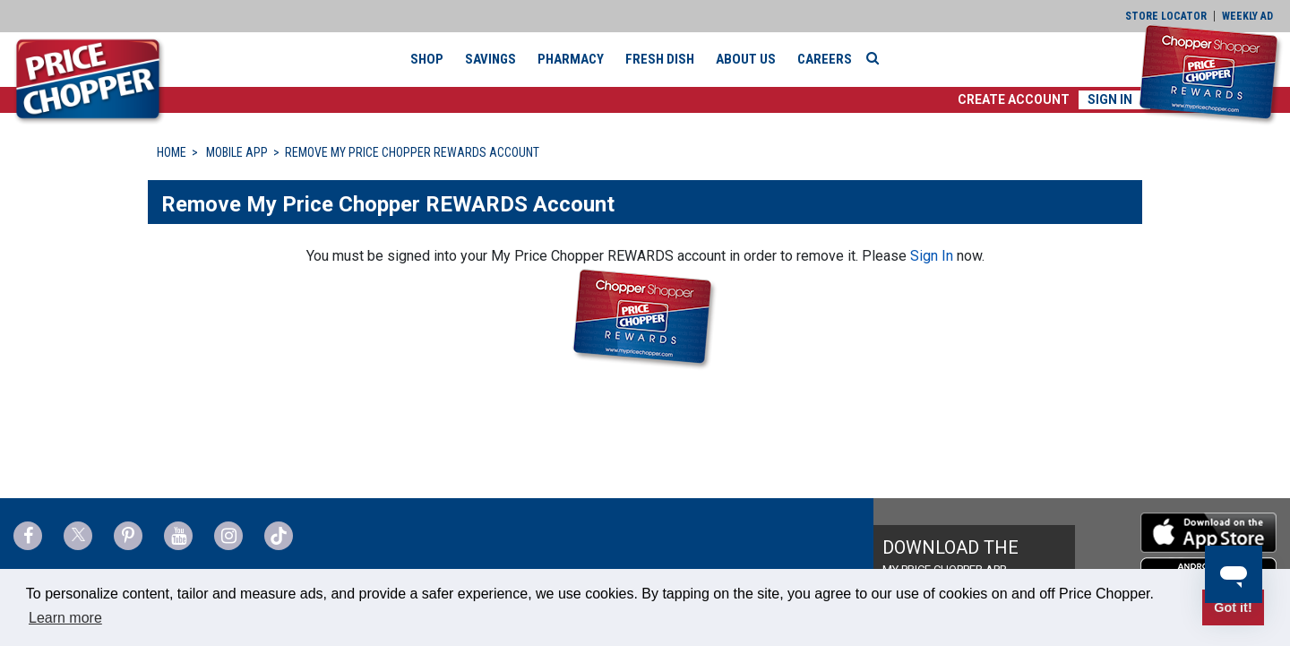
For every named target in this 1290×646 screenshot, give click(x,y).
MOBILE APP (237, 152)
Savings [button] (490, 59)
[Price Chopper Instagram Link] (228, 535)
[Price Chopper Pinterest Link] (128, 535)
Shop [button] (426, 59)
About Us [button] (746, 59)
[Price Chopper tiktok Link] (278, 535)
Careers (824, 59)
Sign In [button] (1110, 99)
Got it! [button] (1232, 607)
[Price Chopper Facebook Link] (27, 535)
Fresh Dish (659, 59)
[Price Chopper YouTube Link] (178, 535)
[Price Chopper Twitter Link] (78, 535)
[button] (1014, 99)
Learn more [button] (65, 617)
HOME (171, 152)
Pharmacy (571, 59)
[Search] (877, 58)
